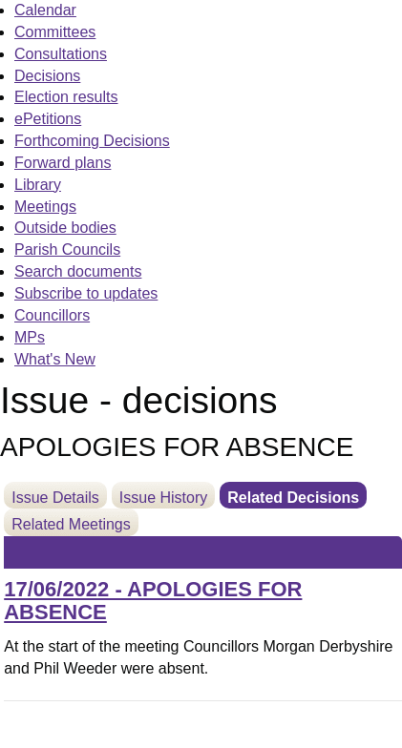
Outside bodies (65, 227)
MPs (29, 337)
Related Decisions (293, 497)
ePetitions (47, 119)
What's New (54, 359)
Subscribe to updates (86, 293)
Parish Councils (67, 249)
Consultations (60, 54)
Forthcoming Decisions (92, 141)
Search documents (77, 271)
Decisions (47, 76)
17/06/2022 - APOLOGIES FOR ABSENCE (153, 600)
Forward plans (62, 163)
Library (37, 185)
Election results (66, 97)
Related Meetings (71, 524)
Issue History (163, 497)
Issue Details (55, 497)
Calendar (45, 10)
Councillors (52, 315)
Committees (54, 32)
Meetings (45, 206)
